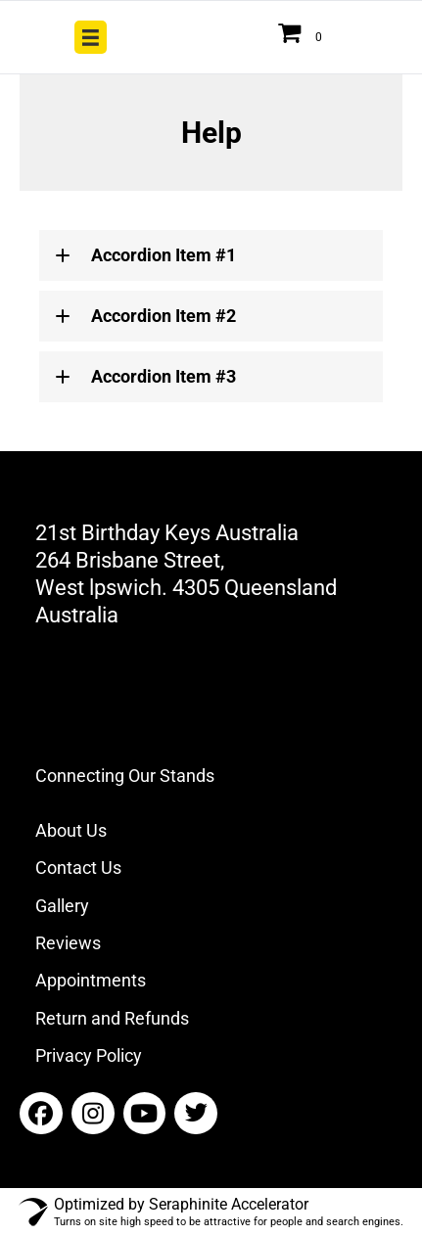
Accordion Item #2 (163, 315)
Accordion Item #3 (163, 376)
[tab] (211, 255)
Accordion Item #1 (163, 255)
